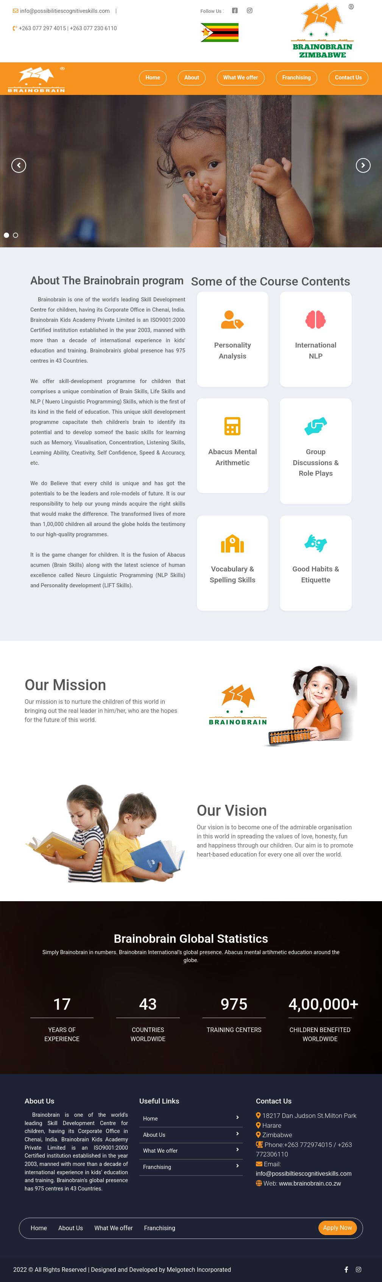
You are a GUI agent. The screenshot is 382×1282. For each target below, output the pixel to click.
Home (152, 77)
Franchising (296, 77)
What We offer (240, 77)
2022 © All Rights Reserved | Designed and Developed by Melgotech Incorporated (122, 1269)
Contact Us (348, 77)
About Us (154, 1135)
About (191, 77)
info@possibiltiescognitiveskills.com (304, 1173)
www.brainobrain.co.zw (310, 1183)
